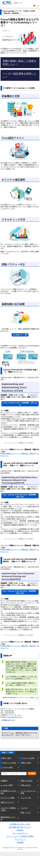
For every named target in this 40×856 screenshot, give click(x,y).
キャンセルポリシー (20, 834)
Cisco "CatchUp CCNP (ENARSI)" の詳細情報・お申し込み (20, 592)
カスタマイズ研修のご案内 (8, 809)
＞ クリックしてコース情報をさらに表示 (17, 539)
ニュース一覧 (26, 798)
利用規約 (20, 831)
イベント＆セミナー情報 (28, 792)
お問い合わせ (26, 786)
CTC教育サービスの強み (8, 792)
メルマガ (24, 808)
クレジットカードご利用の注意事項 (20, 837)
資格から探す (26, 763)
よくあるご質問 (7, 786)
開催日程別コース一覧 (8, 819)
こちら (19, 715)
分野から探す (6, 758)
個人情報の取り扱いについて (20, 827)
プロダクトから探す (8, 763)
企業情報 (20, 843)
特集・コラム (26, 813)
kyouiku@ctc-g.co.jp (15, 717)
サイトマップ (20, 840)
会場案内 (4, 781)
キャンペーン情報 (7, 798)
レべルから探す (7, 768)
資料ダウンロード (7, 803)
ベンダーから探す (28, 758)
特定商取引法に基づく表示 (20, 824)
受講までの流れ (27, 781)
